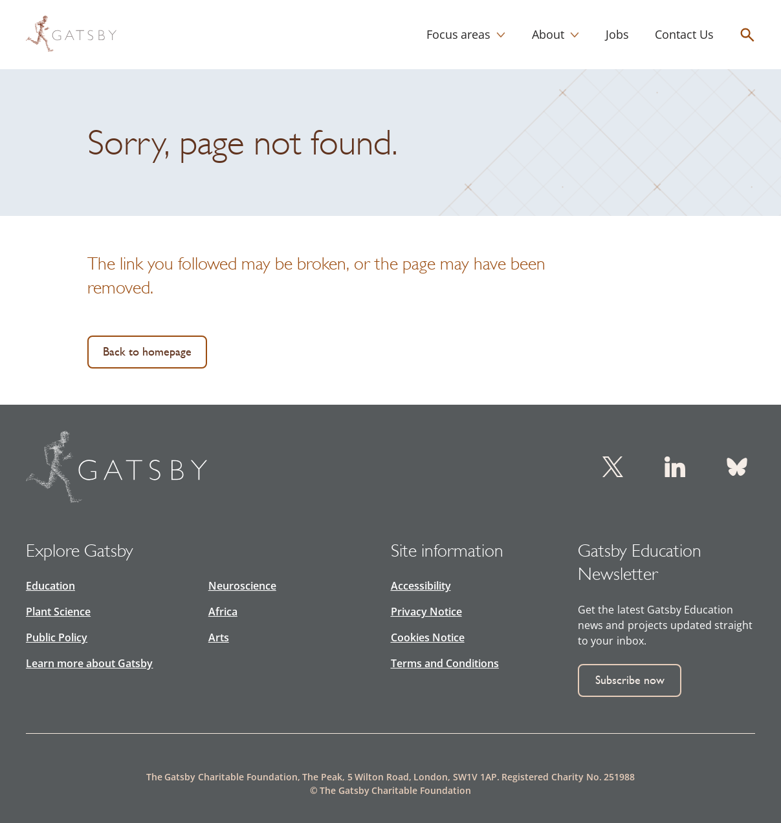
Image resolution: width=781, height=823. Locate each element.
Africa (222, 611)
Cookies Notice (428, 637)
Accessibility (421, 586)
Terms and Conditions (445, 663)
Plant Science (58, 611)
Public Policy (56, 637)
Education (50, 586)
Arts (218, 637)
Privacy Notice (426, 611)
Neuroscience (242, 586)
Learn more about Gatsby (89, 663)
